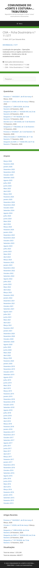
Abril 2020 (7, 355)
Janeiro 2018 (8, 429)
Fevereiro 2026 (9, 164)
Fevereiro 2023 (9, 262)
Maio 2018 (7, 418)
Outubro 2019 (8, 372)
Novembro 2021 (9, 303)
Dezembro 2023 (9, 235)
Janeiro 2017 (8, 462)
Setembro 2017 (9, 440)
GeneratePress (27, 565)
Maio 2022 (7, 287)
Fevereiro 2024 (9, 230)
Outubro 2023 (8, 240)
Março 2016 (8, 489)
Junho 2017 (8, 448)
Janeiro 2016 (8, 495)
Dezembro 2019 (9, 366)
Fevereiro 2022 (9, 295)
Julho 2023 (7, 249)
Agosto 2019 (8, 377)
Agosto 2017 (8, 443)
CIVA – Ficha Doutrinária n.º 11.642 (17, 67)
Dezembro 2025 (9, 169)
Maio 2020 (7, 353)
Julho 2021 (7, 314)
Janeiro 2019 (8, 396)
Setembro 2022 (9, 276)
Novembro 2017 (9, 435)
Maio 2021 (7, 320)
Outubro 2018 (8, 405)
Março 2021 (8, 325)
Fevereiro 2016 (9, 492)
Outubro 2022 (8, 273)
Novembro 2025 (9, 172)
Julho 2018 (7, 413)
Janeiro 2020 (8, 364)
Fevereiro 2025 (9, 197)
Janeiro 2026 (8, 167)
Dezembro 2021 (9, 301)
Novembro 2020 (9, 336)
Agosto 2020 (8, 344)
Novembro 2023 (9, 238)
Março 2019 (8, 391)
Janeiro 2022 (8, 298)
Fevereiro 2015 (9, 500)
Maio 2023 (7, 254)
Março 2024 (8, 227)
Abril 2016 (7, 487)
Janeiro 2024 (8, 232)
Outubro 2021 (8, 306)
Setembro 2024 (9, 210)
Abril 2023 (7, 257)
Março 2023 (8, 260)
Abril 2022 (7, 290)
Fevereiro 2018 (9, 426)
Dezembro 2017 (9, 432)
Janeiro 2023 (8, 265)
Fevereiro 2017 (9, 459)
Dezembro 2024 (9, 202)
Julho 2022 (7, 281)
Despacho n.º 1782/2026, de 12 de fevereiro (19, 127)
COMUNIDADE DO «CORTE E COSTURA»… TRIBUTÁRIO (19, 8)
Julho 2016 (7, 478)
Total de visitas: (9, 552)
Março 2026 (8, 161)
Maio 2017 (7, 451)
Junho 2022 (8, 284)
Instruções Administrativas (14, 62)
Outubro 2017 (8, 437)
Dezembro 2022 (9, 268)
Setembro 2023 (9, 243)
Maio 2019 (7, 385)
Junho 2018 (8, 416)
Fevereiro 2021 (9, 328)
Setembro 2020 (9, 342)
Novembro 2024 (9, 205)
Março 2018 (8, 424)
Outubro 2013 (8, 503)
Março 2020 (8, 358)
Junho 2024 (8, 219)
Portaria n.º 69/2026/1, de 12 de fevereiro (18, 132)
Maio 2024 (7, 221)
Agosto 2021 (8, 312)
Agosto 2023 (8, 246)
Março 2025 (8, 194)
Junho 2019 (8, 383)
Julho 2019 (7, 380)
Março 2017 (8, 457)
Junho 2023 (8, 251)
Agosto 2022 (8, 279)
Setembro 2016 (9, 473)
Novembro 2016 (9, 467)
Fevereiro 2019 (9, 394)
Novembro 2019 (9, 369)
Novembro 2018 (9, 402)
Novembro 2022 (9, 271)
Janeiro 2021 (8, 331)
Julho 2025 (7, 183)
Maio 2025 (7, 188)
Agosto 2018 (8, 410)
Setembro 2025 (9, 178)
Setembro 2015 (9, 498)
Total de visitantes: (10, 555)
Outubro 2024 (8, 208)
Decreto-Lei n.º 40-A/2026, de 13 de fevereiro (19, 122)
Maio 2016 (7, 484)
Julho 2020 (7, 347)
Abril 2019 (7, 388)
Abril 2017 (7, 454)
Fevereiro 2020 (9, 361)
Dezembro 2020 (9, 333)
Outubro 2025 (8, 175)
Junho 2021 (8, 317)
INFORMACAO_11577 (10, 45)
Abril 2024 (7, 224)
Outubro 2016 (8, 470)
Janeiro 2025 (8, 199)
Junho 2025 (8, 186)
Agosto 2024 (8, 213)
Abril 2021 (7, 323)
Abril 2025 (7, 191)
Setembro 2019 (9, 374)
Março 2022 (8, 292)
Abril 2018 (7, 421)
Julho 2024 (7, 216)
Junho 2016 (8, 481)
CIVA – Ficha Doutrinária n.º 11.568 (17, 65)
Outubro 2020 (8, 339)
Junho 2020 (8, 350)
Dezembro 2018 (9, 399)
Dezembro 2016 (9, 465)
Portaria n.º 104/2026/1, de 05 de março (18, 97)
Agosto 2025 (8, 180)
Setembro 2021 (9, 309)
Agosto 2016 (8, 476)
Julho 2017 (7, 446)
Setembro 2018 (9, 407)
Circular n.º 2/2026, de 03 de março (16, 102)
